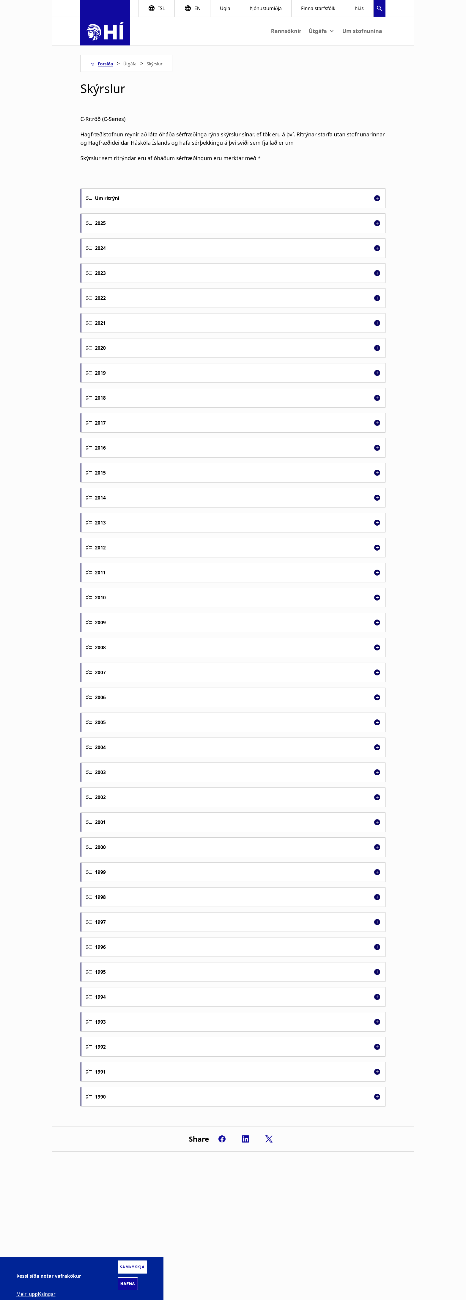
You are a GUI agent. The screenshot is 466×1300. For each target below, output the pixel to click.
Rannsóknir (286, 30)
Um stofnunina (362, 30)
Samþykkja (132, 1266)
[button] (379, 9)
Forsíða (105, 64)
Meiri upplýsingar (36, 1294)
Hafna (127, 1284)
